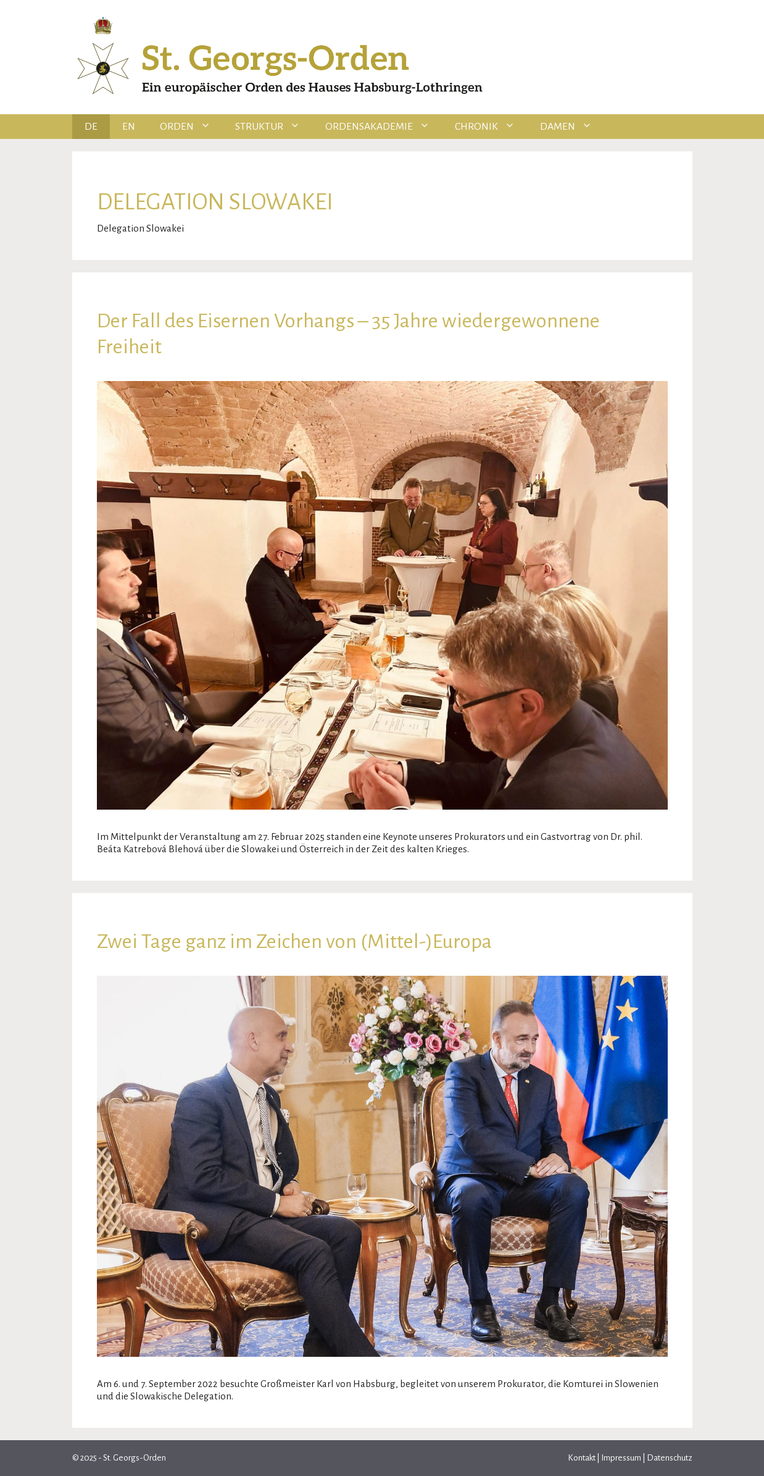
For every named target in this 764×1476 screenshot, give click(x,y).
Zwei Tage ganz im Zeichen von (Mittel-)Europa (294, 941)
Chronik (491, 126)
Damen (572, 126)
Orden (191, 126)
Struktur (274, 126)
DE (91, 126)
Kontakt (582, 1457)
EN (128, 126)
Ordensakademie (383, 126)
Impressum (621, 1457)
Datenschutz (669, 1457)
